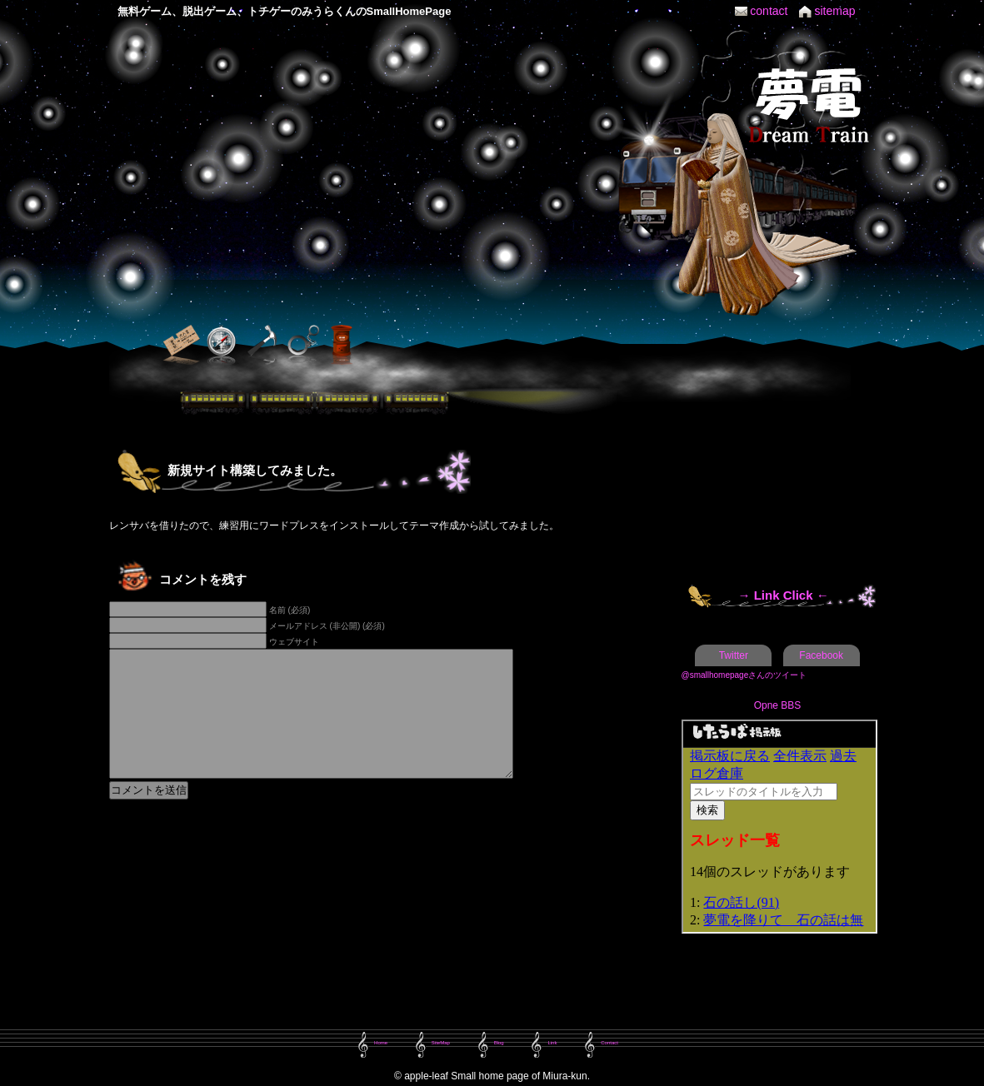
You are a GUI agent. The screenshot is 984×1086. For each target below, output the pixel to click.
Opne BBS (778, 705)
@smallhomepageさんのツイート (744, 675)
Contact (609, 1042)
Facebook (821, 655)
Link (552, 1042)
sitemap (834, 10)
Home (380, 1042)
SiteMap (441, 1042)
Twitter (733, 655)
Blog (499, 1042)
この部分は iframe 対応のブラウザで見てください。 (779, 827)
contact (768, 10)
